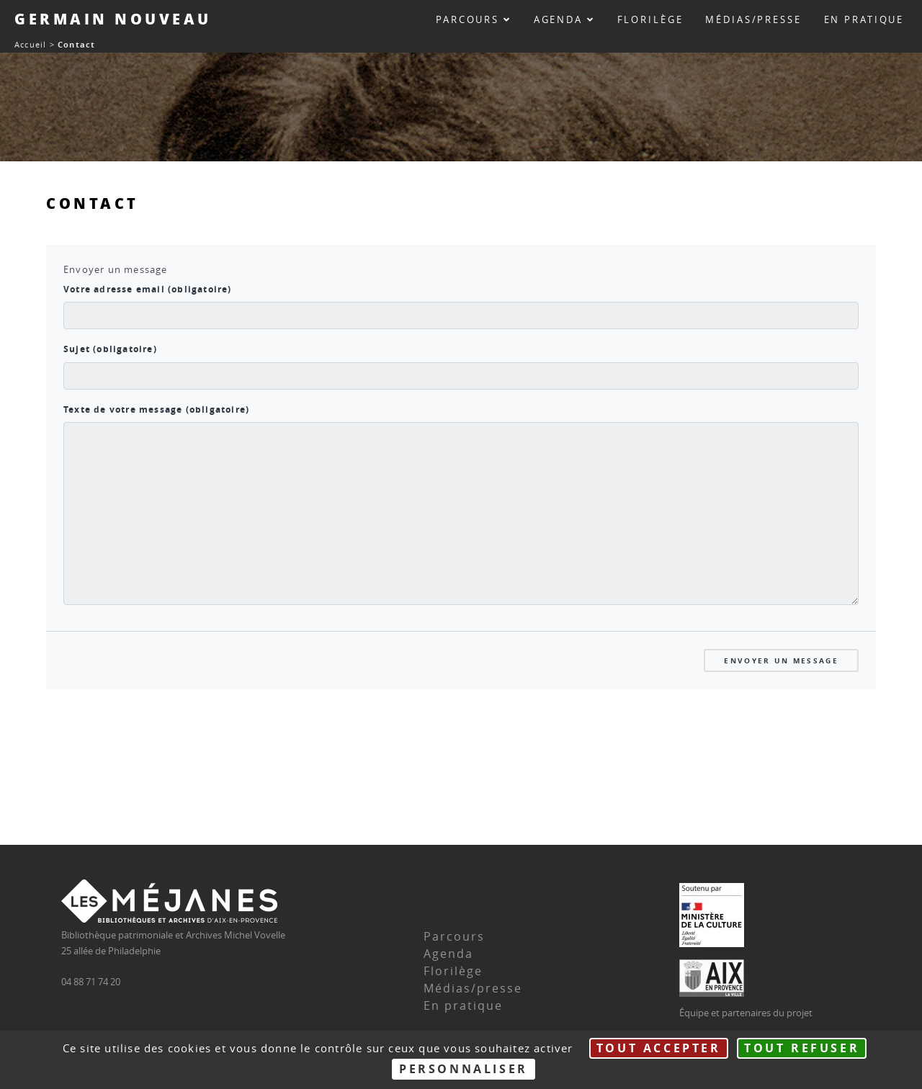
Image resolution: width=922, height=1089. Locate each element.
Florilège (650, 20)
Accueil (30, 44)
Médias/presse (753, 20)
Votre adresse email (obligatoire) (147, 289)
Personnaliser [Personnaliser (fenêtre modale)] (463, 1069)
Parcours (473, 20)
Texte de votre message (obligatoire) (156, 410)
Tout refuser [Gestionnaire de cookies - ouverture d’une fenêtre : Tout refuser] (801, 1048)
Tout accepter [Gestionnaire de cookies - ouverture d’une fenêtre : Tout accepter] (658, 1048)
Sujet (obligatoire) (110, 349)
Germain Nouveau (113, 19)
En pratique (864, 20)
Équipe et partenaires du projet (746, 1013)
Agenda (564, 20)
